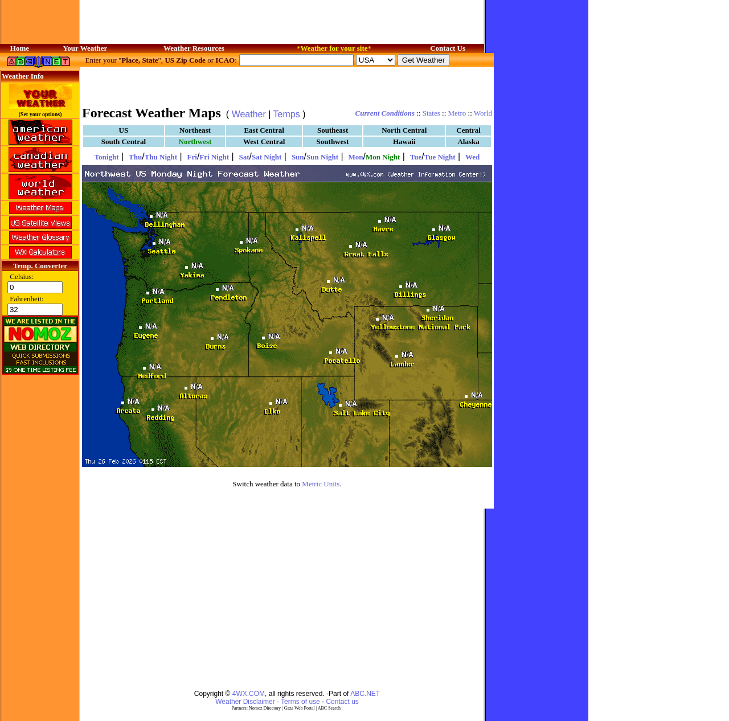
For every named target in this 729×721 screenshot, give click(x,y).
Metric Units (320, 484)
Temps (286, 114)
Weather (249, 114)
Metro (457, 113)
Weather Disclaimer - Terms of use (267, 702)
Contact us (342, 702)
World (483, 113)
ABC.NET (365, 694)
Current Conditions (385, 113)
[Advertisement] (287, 85)
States (431, 113)
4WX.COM (248, 694)
